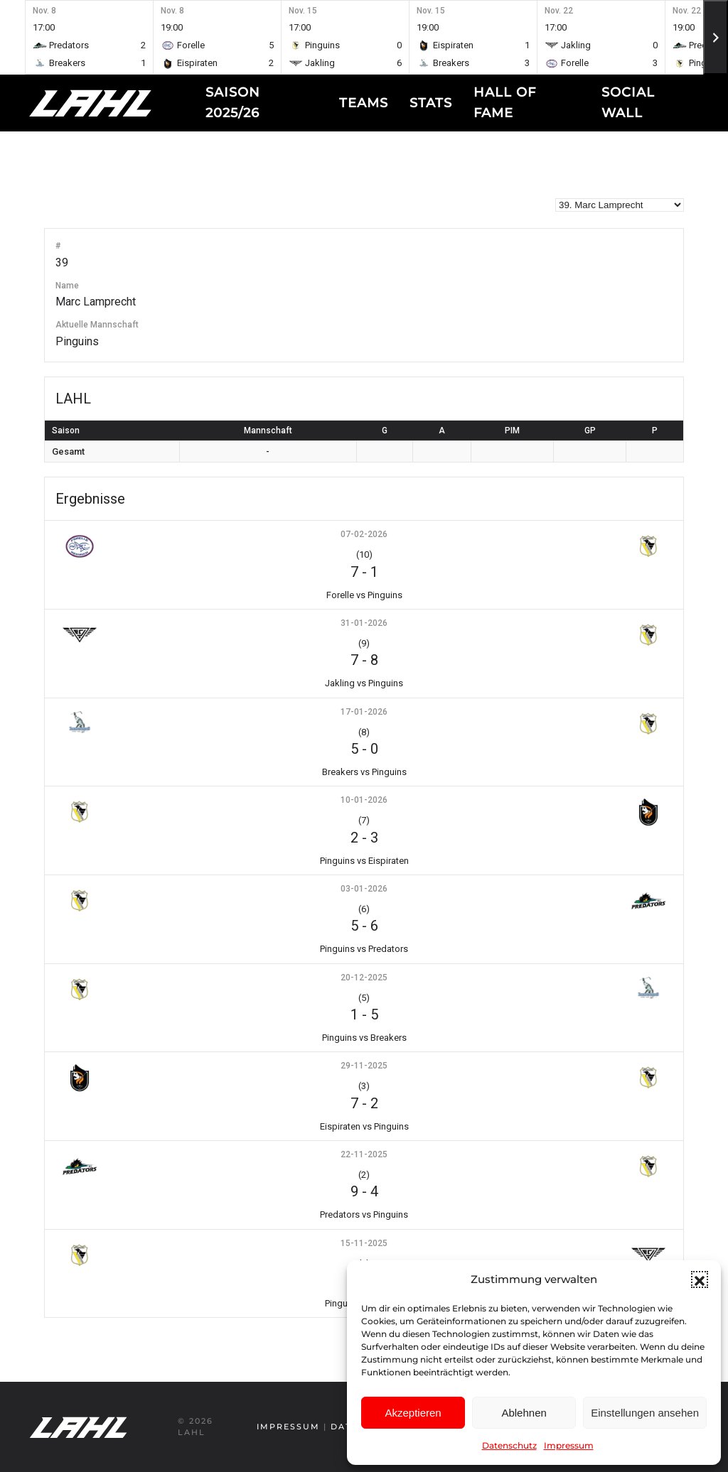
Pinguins (77, 341)
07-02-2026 (364, 534)
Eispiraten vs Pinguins (364, 1126)
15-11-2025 (364, 1243)
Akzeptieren (413, 1413)
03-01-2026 (364, 889)
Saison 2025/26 (232, 103)
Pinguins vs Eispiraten (364, 860)
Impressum (569, 1445)
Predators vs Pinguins (364, 1214)
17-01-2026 (364, 712)
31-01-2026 (364, 623)
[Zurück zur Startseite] (116, 103)
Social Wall (628, 103)
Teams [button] (363, 103)
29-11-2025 (364, 1066)
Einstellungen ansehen (645, 1413)
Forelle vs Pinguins (364, 595)
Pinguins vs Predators (364, 948)
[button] (699, 1279)
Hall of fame (504, 103)
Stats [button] (431, 103)
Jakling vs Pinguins (364, 683)
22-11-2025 (364, 1154)
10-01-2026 (364, 800)
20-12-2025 (364, 978)
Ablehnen (523, 1413)
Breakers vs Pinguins (364, 772)
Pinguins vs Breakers (364, 1037)
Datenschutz (509, 1445)
